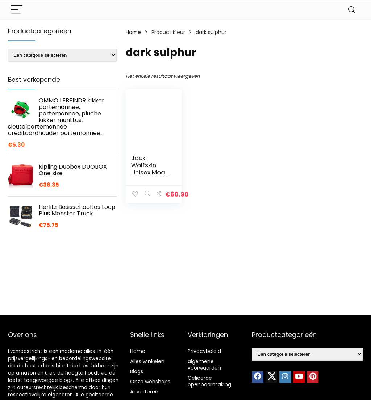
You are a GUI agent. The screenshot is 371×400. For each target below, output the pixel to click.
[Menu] (16, 10)
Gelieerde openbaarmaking (209, 381)
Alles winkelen (147, 361)
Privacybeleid (204, 351)
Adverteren (144, 391)
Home (133, 32)
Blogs (136, 371)
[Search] (351, 10)
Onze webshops (150, 381)
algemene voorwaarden (204, 364)
